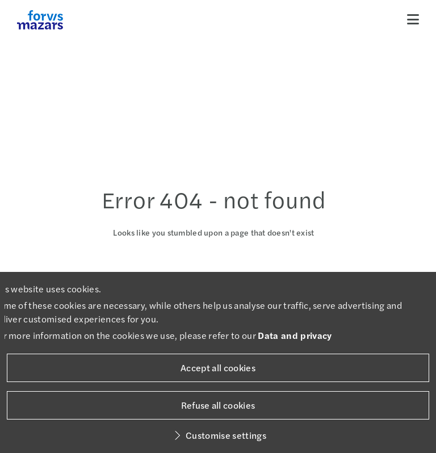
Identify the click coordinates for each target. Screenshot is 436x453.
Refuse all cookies (218, 405)
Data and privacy (295, 335)
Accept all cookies (218, 367)
